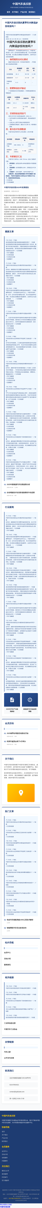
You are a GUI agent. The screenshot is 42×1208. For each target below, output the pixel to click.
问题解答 (5, 1161)
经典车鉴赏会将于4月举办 (16, 741)
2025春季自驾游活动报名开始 (17, 733)
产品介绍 (23, 12)
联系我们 (32, 12)
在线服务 (5, 1157)
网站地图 (3, 1204)
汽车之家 (7, 1052)
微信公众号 (5, 1170)
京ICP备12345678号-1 (15, 1198)
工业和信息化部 (10, 1023)
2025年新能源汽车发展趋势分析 (18, 484)
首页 (8, 12)
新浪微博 (5, 1174)
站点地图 (9, 1204)
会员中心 (7, 953)
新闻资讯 (7, 965)
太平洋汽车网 (9, 1058)
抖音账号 (5, 1177)
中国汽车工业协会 (10, 1029)
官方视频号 (5, 1180)
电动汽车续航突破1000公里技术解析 (20, 920)
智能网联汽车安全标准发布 (16, 928)
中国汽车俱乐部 (5, 1207)
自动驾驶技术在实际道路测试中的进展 (21, 492)
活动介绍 (7, 959)
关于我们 (15, 12)
